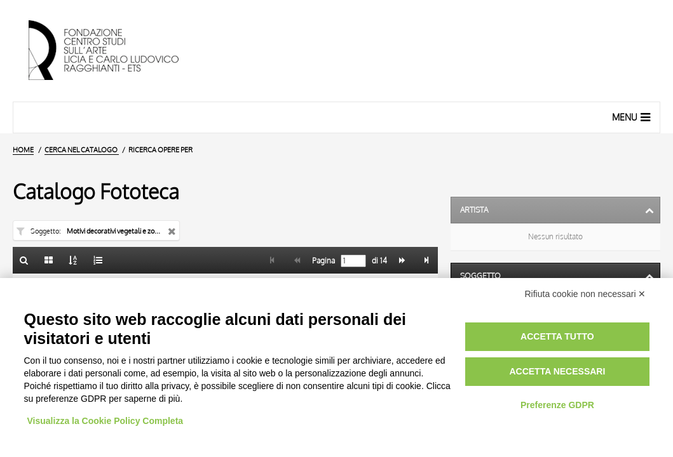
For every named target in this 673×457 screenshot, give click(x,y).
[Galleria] (48, 260)
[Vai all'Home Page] (114, 51)
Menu (632, 117)
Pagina (322, 260)
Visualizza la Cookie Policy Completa (105, 421)
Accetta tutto (557, 336)
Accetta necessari (557, 371)
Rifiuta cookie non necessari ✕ (585, 294)
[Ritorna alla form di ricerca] (24, 260)
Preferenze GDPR (557, 405)
